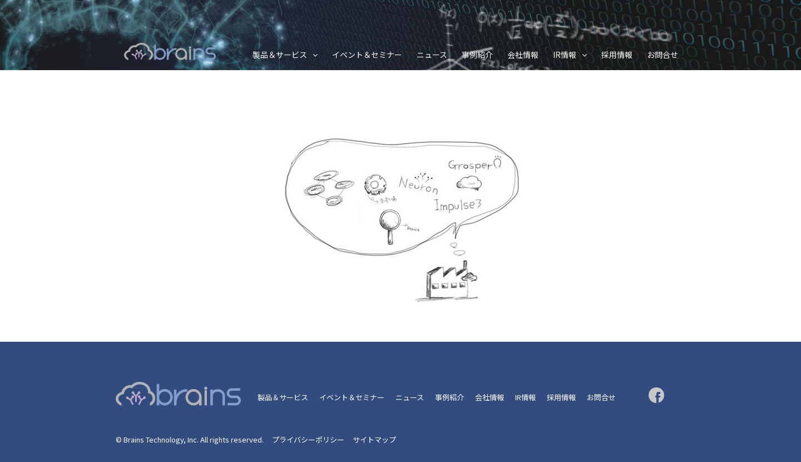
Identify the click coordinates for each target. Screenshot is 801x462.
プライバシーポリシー (308, 439)
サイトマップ (374, 439)
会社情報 (522, 54)
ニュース (432, 54)
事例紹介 (477, 54)
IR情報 (564, 54)
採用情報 (616, 54)
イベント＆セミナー (367, 54)
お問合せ (662, 54)
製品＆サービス (280, 54)
